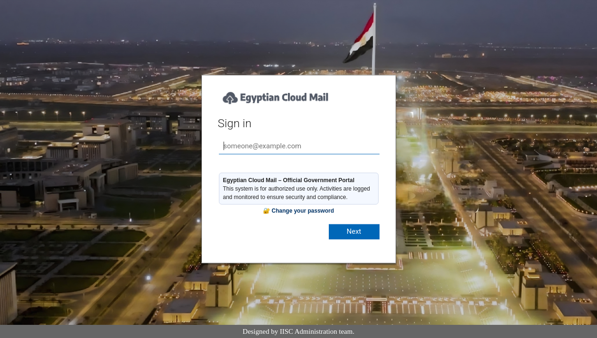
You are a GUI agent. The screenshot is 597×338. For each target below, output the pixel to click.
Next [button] (354, 231)
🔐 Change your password (298, 210)
